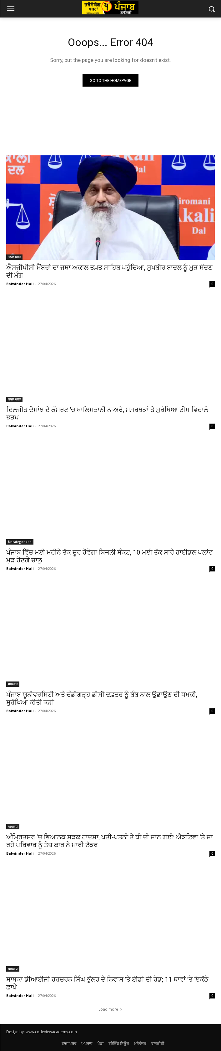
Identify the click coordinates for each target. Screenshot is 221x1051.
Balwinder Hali (20, 283)
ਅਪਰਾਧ (13, 684)
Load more (110, 1009)
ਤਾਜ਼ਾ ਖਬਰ (14, 257)
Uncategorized (20, 542)
